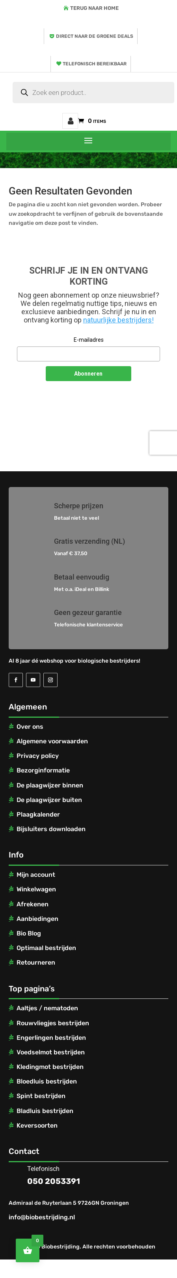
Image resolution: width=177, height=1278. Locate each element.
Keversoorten (37, 1125)
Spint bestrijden (41, 1096)
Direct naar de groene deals (94, 36)
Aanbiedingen (37, 918)
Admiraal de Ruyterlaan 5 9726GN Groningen (69, 1203)
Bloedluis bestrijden (47, 1081)
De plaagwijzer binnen (50, 785)
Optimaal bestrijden (46, 948)
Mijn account (70, 121)
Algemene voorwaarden (52, 741)
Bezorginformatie (43, 770)
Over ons (30, 726)
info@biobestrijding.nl (42, 1217)
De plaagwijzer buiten (49, 800)
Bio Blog (29, 933)
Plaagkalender (38, 814)
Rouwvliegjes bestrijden (53, 1023)
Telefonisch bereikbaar (95, 64)
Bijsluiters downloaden (51, 829)
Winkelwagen (36, 889)
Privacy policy (38, 755)
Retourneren (36, 962)
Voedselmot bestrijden (51, 1052)
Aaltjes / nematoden (47, 1008)
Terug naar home (94, 8)
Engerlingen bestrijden (51, 1037)
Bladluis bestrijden (45, 1111)
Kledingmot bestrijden (50, 1067)
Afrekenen (32, 904)
